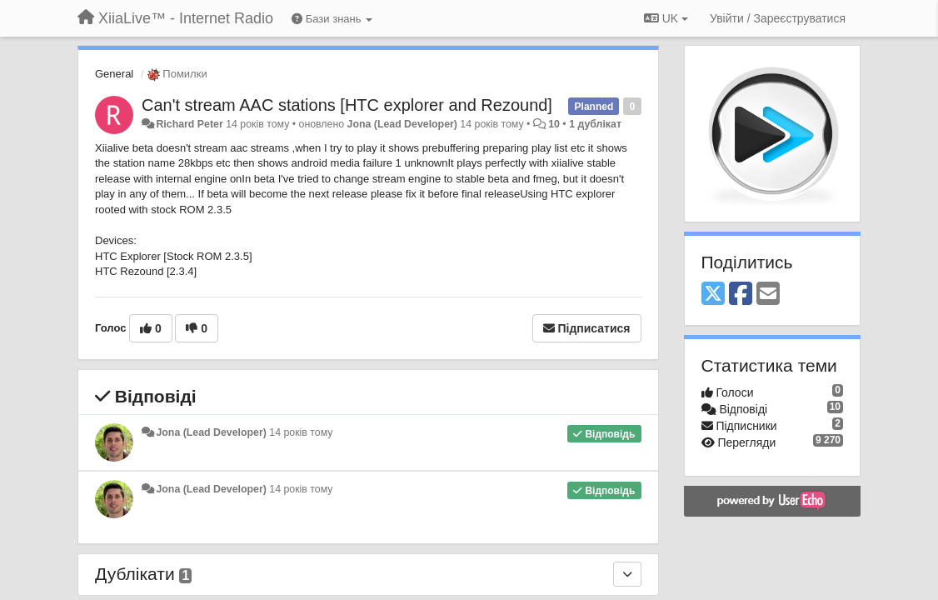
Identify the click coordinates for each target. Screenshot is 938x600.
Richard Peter (189, 124)
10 (554, 124)
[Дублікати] (627, 574)
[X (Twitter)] (713, 294)
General (114, 74)
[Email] (768, 294)
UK (666, 18)
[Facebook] (740, 294)
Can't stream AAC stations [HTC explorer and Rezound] (347, 105)
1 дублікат (595, 124)
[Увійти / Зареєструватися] (777, 18)
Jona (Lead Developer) (402, 124)
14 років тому (300, 432)
